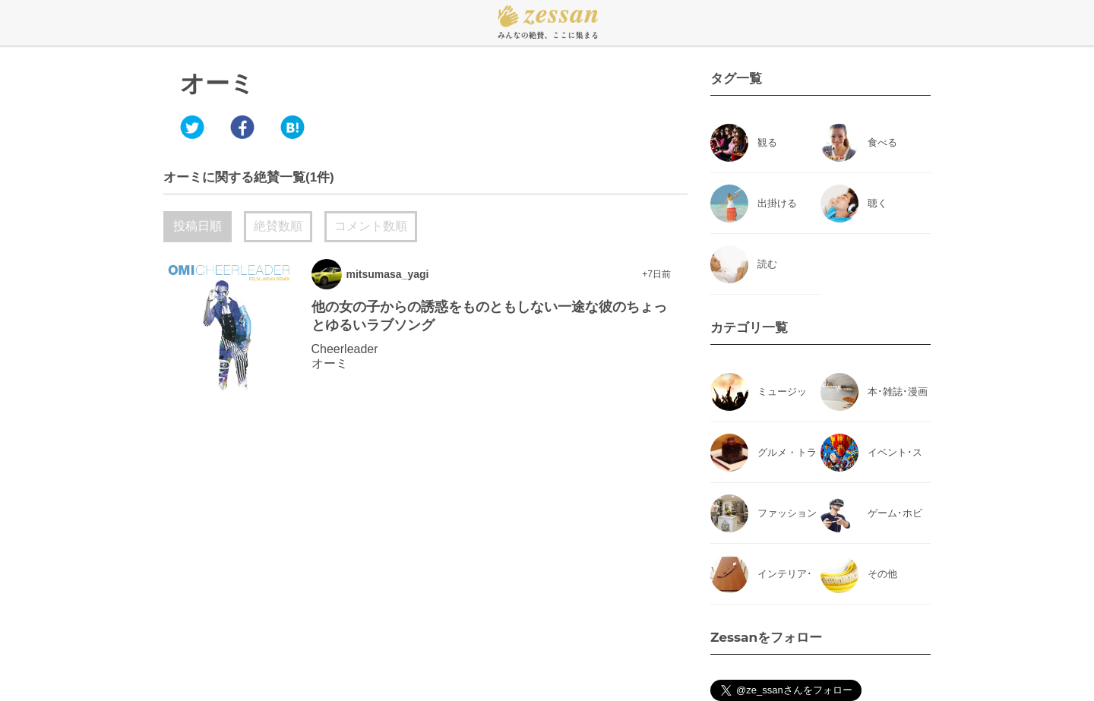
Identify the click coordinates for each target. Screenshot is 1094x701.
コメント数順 (370, 225)
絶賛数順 (278, 225)
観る (767, 142)
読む (767, 264)
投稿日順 (197, 225)
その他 (882, 573)
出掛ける (777, 203)
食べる (882, 142)
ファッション (787, 513)
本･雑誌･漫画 (898, 391)
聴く (877, 203)
